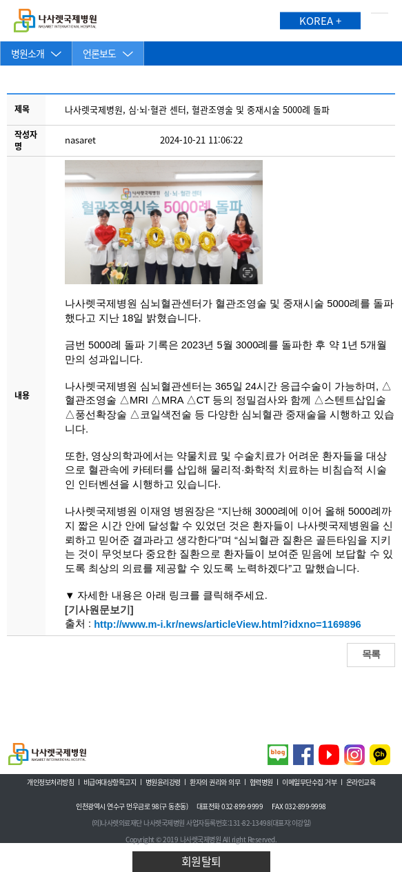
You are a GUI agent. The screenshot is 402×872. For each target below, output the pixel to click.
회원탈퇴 (201, 861)
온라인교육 (361, 782)
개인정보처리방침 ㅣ (54, 782)
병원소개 (27, 53)
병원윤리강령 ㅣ (166, 782)
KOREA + (320, 20)
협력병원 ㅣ (265, 782)
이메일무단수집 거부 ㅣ (313, 782)
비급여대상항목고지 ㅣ (113, 782)
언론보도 (99, 53)
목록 (371, 654)
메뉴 (379, 21)
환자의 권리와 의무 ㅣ (219, 782)
